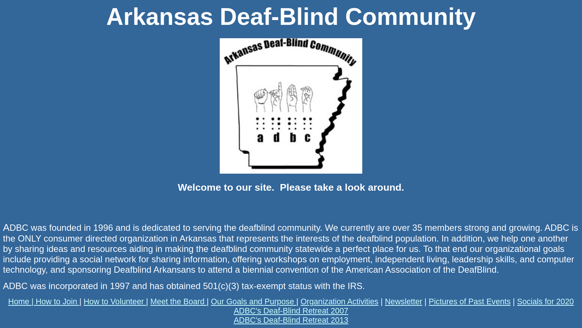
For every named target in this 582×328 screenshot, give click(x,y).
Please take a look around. (339, 187)
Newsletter (403, 301)
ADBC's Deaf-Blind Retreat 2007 (291, 310)
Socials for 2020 (545, 301)
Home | (22, 301)
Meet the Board (178, 301)
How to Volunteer (115, 301)
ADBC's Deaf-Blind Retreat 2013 (291, 320)
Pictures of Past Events (470, 301)
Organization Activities (340, 301)
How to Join (57, 301)
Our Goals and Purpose (253, 301)
